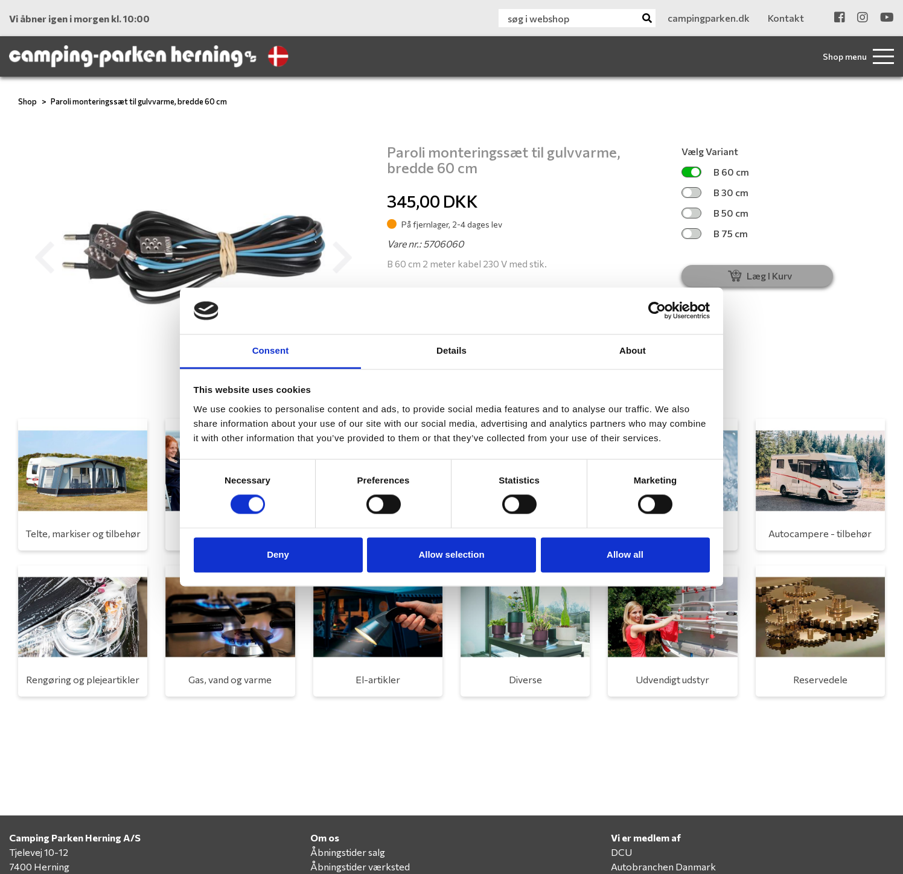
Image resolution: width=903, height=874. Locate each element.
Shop (27, 101)
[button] (44, 257)
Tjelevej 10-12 (38, 852)
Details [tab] (451, 350)
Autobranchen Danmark (663, 866)
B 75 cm (714, 233)
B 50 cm (714, 212)
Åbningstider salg (347, 852)
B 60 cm (715, 171)
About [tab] (632, 350)
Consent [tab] (270, 350)
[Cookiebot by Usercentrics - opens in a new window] (657, 311)
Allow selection (451, 554)
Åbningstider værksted (360, 866)
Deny (278, 554)
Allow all (625, 554)
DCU (621, 852)
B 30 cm (714, 192)
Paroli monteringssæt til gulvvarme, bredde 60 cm (139, 101)
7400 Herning (39, 866)
